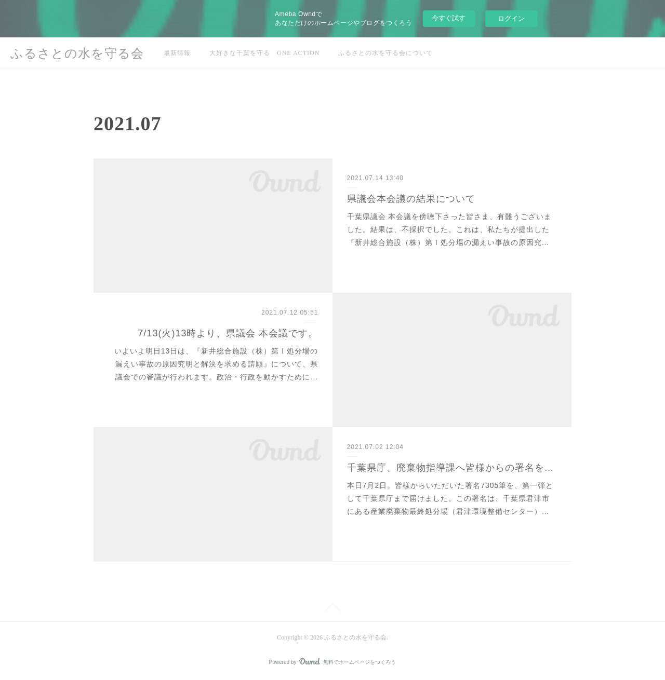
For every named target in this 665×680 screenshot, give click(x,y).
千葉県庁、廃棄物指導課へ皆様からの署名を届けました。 (452, 468)
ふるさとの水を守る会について (385, 53)
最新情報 (177, 53)
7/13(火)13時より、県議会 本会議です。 (228, 333)
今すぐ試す (449, 18)
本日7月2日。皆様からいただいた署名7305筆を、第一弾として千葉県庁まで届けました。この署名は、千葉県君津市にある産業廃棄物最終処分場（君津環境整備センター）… (450, 498)
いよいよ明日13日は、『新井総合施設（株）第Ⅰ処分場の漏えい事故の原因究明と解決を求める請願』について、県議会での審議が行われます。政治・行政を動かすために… (216, 364)
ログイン (511, 18)
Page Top (332, 609)
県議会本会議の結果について (411, 199)
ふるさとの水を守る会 (77, 53)
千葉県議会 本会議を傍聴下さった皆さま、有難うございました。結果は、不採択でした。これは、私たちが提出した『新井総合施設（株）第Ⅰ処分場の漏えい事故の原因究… (449, 229)
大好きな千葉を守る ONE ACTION (264, 53)
